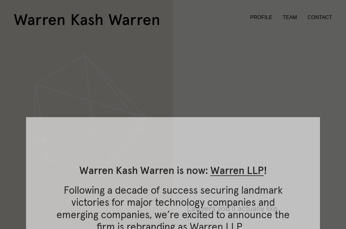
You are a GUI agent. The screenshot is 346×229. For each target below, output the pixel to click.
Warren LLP (237, 217)
